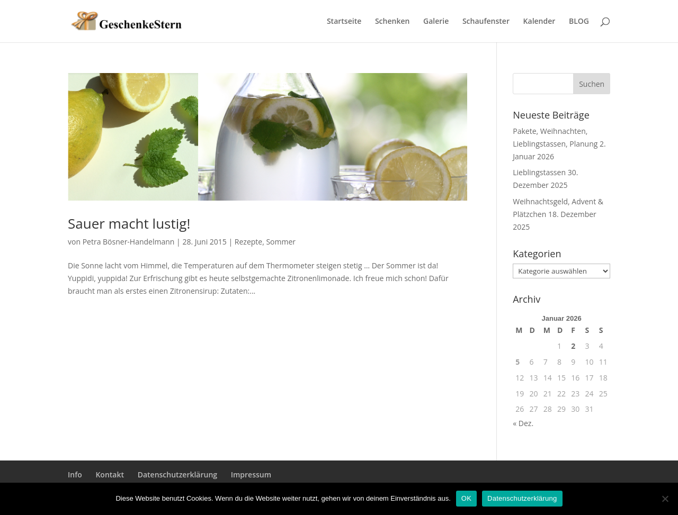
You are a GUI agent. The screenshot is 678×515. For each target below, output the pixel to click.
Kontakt (109, 474)
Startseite (344, 21)
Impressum (251, 474)
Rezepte (248, 242)
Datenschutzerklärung (177, 474)
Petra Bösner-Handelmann (129, 242)
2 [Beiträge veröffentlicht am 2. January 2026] (573, 346)
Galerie (436, 21)
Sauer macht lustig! (129, 223)
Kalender (539, 21)
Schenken (392, 21)
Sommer (281, 242)
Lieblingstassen (539, 172)
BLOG (579, 21)
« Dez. (523, 423)
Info (75, 474)
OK (466, 498)
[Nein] (664, 498)
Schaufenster (486, 21)
